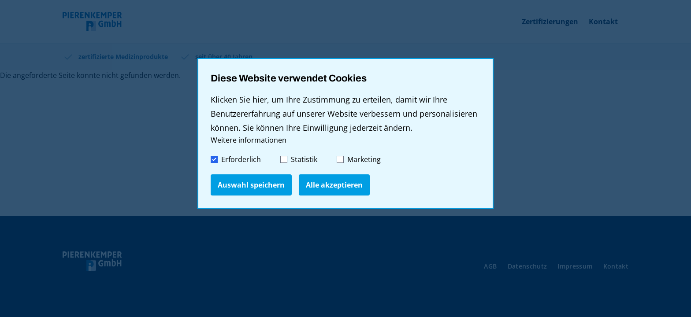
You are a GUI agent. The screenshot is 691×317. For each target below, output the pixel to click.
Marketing (359, 159)
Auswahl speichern (251, 185)
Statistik (298, 159)
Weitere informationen (248, 140)
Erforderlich (236, 159)
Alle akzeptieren (334, 185)
